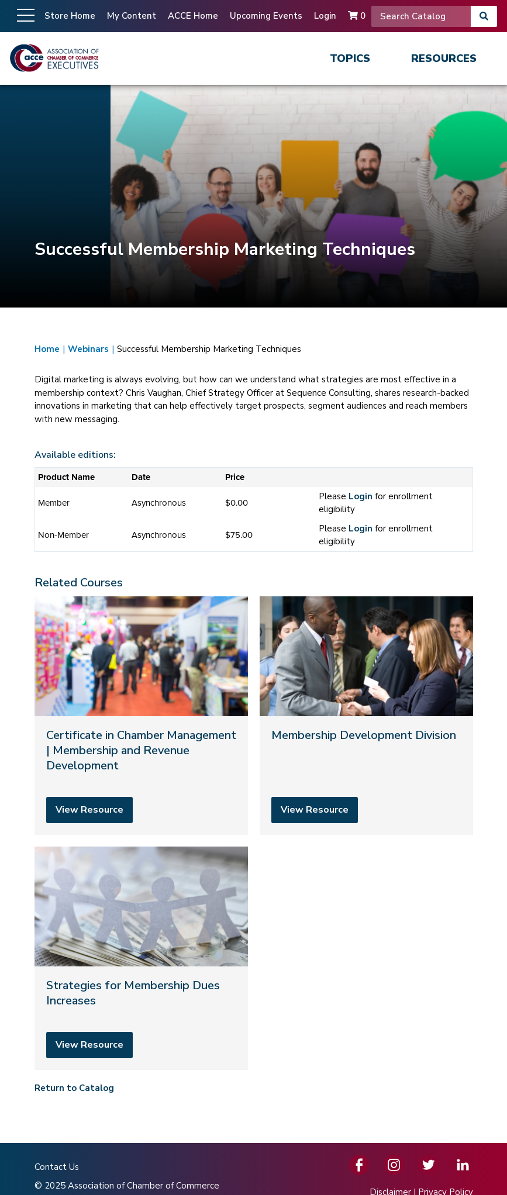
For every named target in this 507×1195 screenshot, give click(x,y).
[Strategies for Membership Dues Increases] (141, 958)
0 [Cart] (356, 16)
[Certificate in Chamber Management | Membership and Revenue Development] (141, 715)
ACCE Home (193, 16)
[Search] (421, 16)
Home (47, 349)
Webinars (88, 349)
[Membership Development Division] (366, 715)
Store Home (69, 16)
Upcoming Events (266, 16)
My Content (131, 16)
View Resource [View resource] (89, 809)
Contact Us (57, 1167)
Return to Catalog (74, 1088)
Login (325, 16)
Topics (350, 58)
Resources (444, 58)
